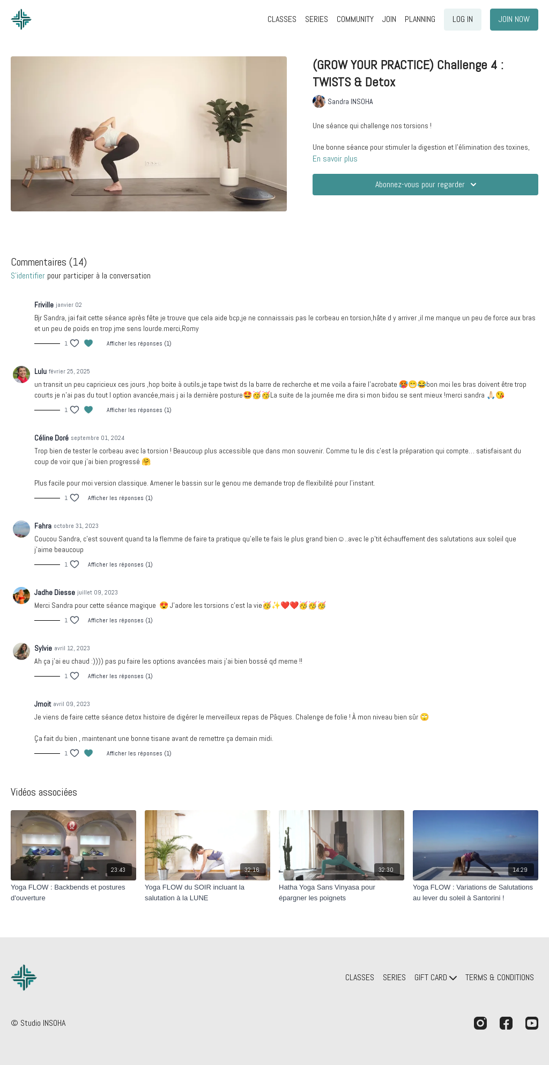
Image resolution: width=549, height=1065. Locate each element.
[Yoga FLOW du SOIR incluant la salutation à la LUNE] (207, 892)
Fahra (42, 526)
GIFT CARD (435, 977)
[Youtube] (531, 1023)
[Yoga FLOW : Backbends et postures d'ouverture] (73, 892)
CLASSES (282, 19)
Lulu (40, 371)
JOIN (389, 19)
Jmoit (42, 704)
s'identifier (28, 275)
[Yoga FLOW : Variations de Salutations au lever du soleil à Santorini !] (475, 892)
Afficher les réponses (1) (139, 343)
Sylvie (43, 648)
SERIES (316, 19)
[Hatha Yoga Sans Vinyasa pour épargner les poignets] (341, 892)
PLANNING (420, 19)
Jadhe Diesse (54, 592)
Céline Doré (51, 438)
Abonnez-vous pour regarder (427, 184)
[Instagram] (480, 1023)
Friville (44, 305)
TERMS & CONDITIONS (499, 977)
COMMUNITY (355, 19)
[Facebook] (506, 1023)
